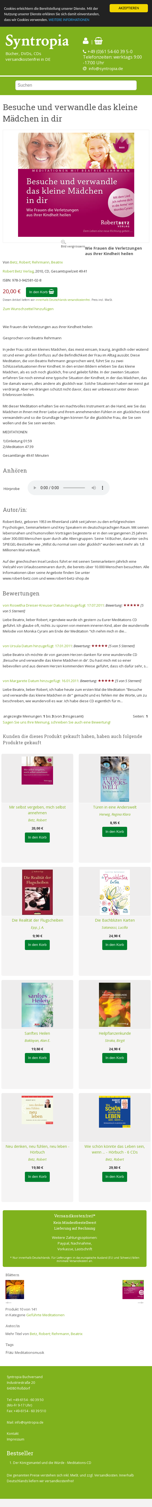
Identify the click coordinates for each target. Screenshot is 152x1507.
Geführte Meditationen (45, 1314)
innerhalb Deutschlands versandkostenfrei (63, 300)
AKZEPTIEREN (129, 8)
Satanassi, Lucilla (115, 927)
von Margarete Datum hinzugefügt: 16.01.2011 (40, 680)
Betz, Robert (37, 819)
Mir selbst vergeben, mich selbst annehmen (37, 809)
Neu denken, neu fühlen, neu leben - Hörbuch (37, 1149)
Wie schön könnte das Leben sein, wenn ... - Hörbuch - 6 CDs (114, 1149)
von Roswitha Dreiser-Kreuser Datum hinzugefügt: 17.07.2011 (53, 605)
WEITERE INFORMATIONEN (69, 19)
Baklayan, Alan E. (37, 1040)
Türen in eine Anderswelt (115, 807)
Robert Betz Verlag (18, 271)
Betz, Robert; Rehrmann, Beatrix (36, 262)
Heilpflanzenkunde (115, 1033)
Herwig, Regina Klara (114, 814)
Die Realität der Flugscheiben (37, 920)
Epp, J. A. (37, 927)
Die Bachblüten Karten (115, 920)
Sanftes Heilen (37, 1033)
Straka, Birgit (115, 1040)
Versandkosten (106, 1475)
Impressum (15, 1439)
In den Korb (41, 292)
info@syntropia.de (106, 68)
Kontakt (13, 1433)
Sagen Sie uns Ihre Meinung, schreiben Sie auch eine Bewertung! (56, 722)
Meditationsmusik (29, 1352)
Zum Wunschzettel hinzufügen (28, 308)
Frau (9, 1352)
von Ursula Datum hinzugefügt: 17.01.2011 (37, 645)
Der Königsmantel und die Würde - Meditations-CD (52, 1462)
